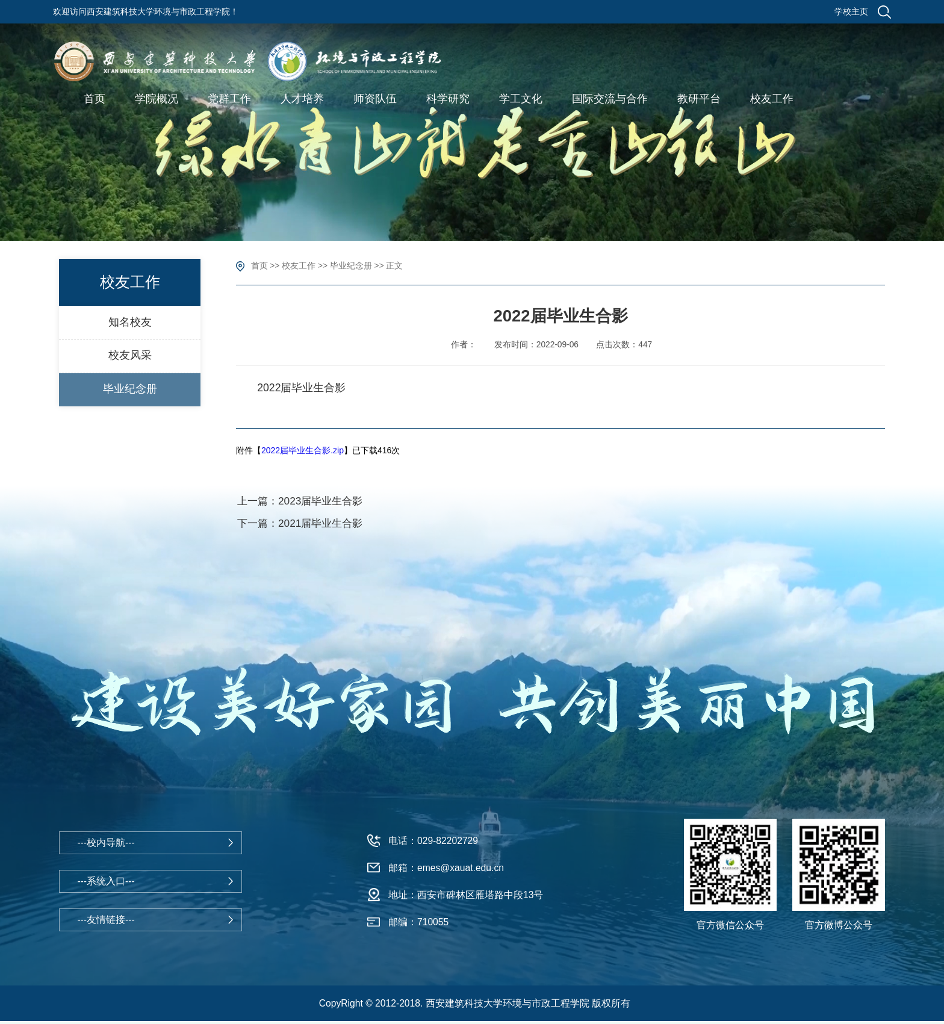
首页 (259, 265)
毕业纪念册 (351, 265)
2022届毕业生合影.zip (302, 450)
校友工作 (298, 265)
